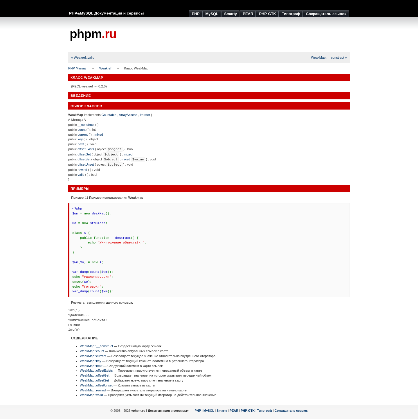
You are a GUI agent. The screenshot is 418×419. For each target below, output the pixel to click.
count (81, 129)
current (83, 134)
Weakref (105, 68)
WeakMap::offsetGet (94, 375)
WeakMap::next (91, 366)
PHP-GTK (248, 410)
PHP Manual (77, 68)
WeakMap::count (92, 351)
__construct (86, 124)
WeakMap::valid (91, 395)
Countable (109, 115)
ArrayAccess (128, 115)
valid (81, 174)
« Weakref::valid (82, 57)
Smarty (222, 410)
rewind (82, 169)
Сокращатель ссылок (291, 410)
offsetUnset (86, 164)
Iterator (145, 115)
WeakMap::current (93, 356)
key (80, 139)
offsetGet (84, 154)
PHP (198, 410)
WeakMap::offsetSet (94, 380)
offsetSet (84, 159)
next (81, 144)
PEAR (234, 410)
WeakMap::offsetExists (96, 370)
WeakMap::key (90, 361)
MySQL (208, 410)
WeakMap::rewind (93, 390)
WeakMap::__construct (96, 346)
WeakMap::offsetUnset (96, 385)
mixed (98, 134)
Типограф (264, 410)
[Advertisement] (244, 35)
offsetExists (86, 149)
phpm (93, 34)
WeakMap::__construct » (329, 57)
